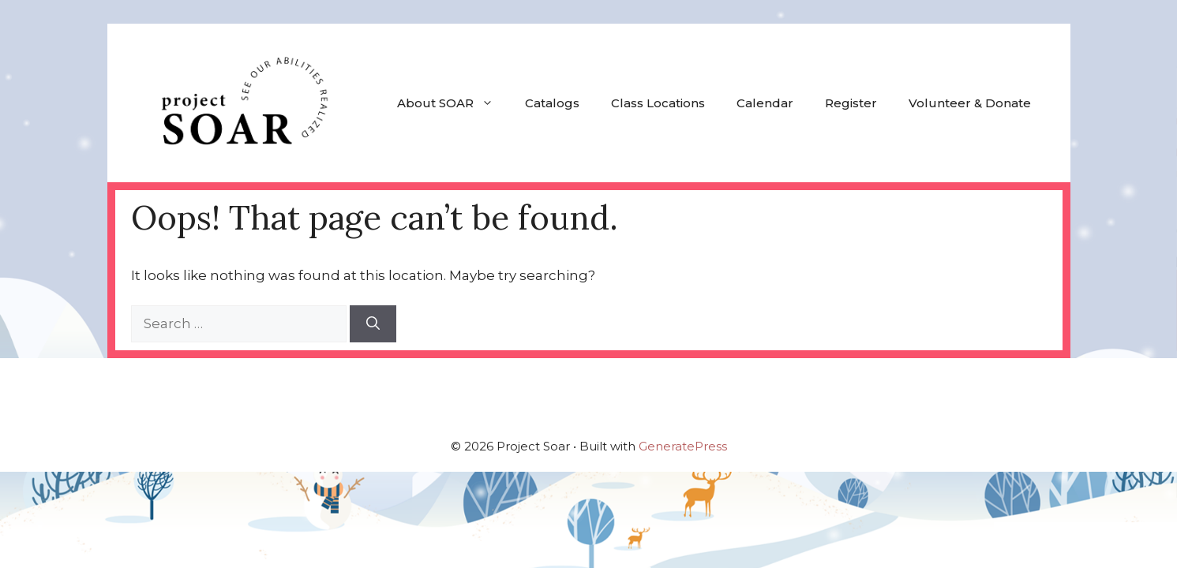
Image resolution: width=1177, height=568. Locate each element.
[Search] (373, 324)
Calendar (765, 102)
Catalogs (552, 102)
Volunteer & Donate (970, 102)
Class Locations (658, 102)
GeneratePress (683, 446)
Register (851, 102)
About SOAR (453, 103)
